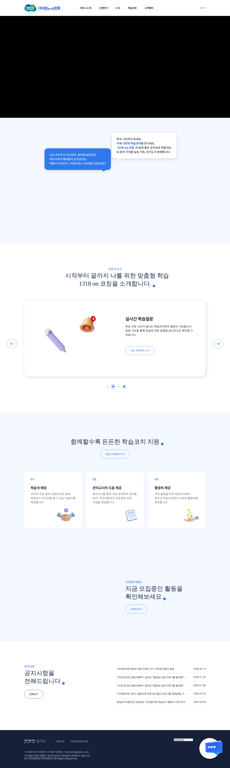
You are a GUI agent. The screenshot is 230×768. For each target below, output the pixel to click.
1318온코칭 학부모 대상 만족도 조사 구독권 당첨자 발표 (145, 668)
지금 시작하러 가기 (140, 350)
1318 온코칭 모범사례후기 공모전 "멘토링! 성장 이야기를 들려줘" (150, 685)
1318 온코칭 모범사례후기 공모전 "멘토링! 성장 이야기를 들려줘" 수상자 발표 (153, 677)
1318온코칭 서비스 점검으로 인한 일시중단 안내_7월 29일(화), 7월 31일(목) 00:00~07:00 (153, 693)
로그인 (203, 8)
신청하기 (103, 8)
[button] (12, 344)
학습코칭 (132, 8)
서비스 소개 (85, 8)
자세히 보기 (136, 609)
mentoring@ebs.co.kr (77, 751)
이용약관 (59, 741)
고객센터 (149, 8)
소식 (118, 8)
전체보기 (33, 694)
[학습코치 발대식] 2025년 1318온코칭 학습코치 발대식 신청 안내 (151, 702)
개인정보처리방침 (79, 741)
